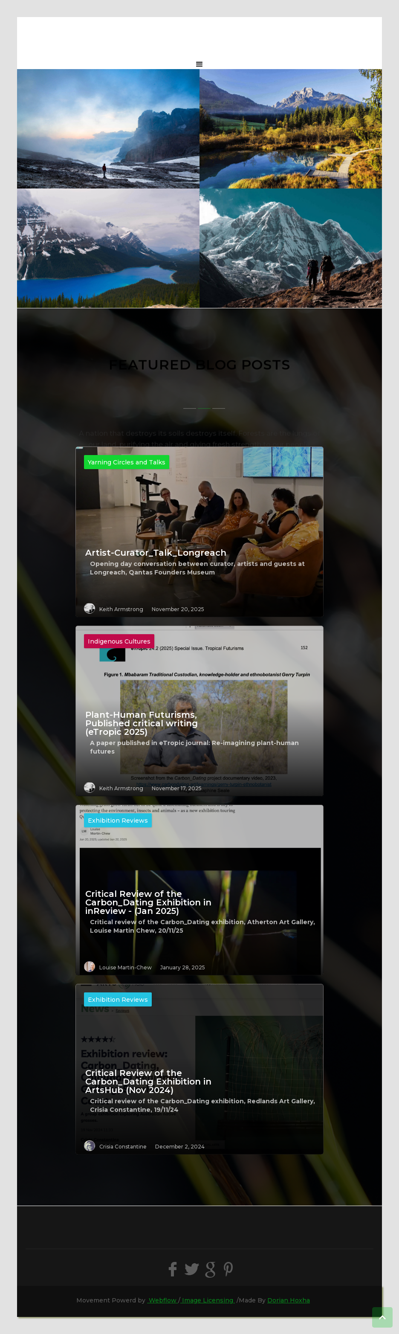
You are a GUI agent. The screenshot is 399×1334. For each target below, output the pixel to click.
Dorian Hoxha (288, 1300)
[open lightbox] (108, 128)
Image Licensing (207, 1300)
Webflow (162, 1300)
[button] (199, 64)
